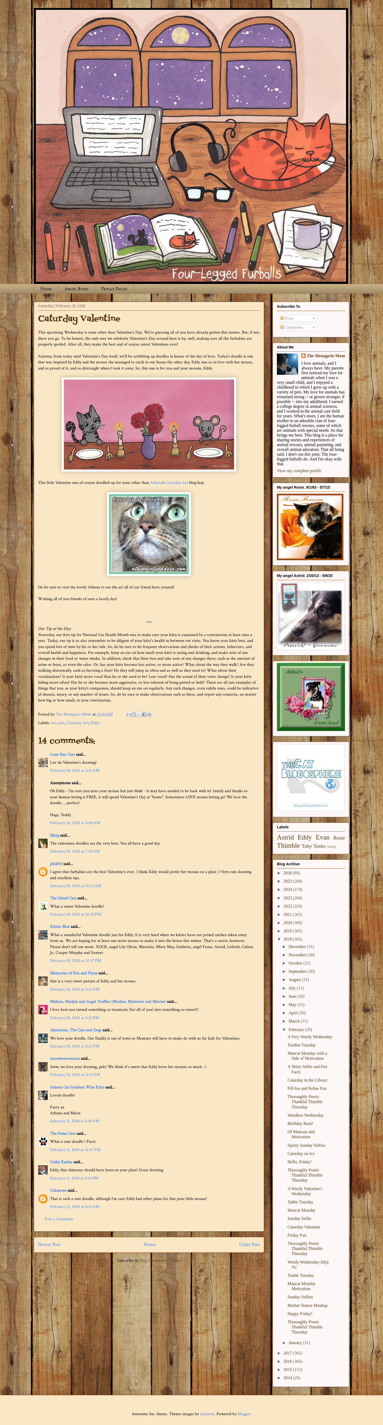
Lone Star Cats (62, 754)
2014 (288, 1378)
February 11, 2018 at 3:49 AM (74, 1121)
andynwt (207, 1414)
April (294, 1013)
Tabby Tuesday (300, 1202)
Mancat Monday (301, 1210)
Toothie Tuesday (302, 1045)
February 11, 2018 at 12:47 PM (75, 1150)
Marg (54, 835)
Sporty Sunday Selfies (306, 1145)
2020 (288, 922)
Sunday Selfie (299, 1218)
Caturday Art (177, 482)
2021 (288, 914)
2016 (288, 1361)
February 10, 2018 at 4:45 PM (74, 989)
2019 (288, 931)
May (293, 1004)
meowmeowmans (65, 1058)
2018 (288, 939)
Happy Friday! (300, 1313)
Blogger (244, 1414)
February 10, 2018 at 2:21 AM (74, 770)
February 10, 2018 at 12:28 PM (75, 914)
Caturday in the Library (308, 1080)
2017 (288, 1353)
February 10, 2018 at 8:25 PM (74, 1046)
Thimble (288, 845)
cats (61, 723)
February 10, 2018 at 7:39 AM (75, 851)
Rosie (339, 838)
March (295, 1021)
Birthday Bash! (300, 1123)
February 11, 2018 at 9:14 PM (74, 1178)
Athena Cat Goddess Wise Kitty (77, 1087)
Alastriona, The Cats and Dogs (76, 1030)
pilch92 (56, 864)
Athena (156, 482)
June (293, 996)
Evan (323, 837)
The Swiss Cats (63, 1133)
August (295, 979)
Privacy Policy (114, 288)
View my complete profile (299, 470)
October (296, 963)
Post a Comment (59, 1219)
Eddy (95, 723)
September (298, 971)
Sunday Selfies (300, 1297)
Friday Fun (297, 1235)
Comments (291, 327)
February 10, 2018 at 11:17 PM (75, 1075)
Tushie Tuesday (301, 1275)
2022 (288, 906)
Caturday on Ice (301, 1153)
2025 (288, 881)
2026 (288, 873)
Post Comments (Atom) (160, 1260)
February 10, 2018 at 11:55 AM (75, 886)
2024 (288, 889)
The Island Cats (63, 898)
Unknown (58, 1190)
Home (46, 288)
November (298, 955)
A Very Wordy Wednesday (310, 1037)
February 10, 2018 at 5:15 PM (74, 1018)
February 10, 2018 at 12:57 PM (75, 960)
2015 (288, 1369)
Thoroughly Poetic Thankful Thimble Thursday (305, 1101)
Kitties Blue (60, 926)
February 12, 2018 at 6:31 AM (74, 1207)
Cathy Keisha (61, 1162)
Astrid (285, 837)
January (296, 1342)
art (53, 723)
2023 (288, 898)
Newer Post (49, 1244)
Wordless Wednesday (306, 1115)
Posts (287, 318)
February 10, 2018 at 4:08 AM (75, 823)
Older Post (249, 1244)
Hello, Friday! (300, 1162)
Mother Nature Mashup (307, 1305)
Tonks (319, 846)
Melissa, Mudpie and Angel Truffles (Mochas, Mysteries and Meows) (108, 1001)
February (297, 1029)
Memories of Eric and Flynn (73, 973)
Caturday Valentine (304, 1227)
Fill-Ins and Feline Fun (307, 1088)
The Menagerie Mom (326, 356)
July (293, 988)
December (298, 946)
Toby (307, 846)
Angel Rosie (76, 288)
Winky (331, 847)
